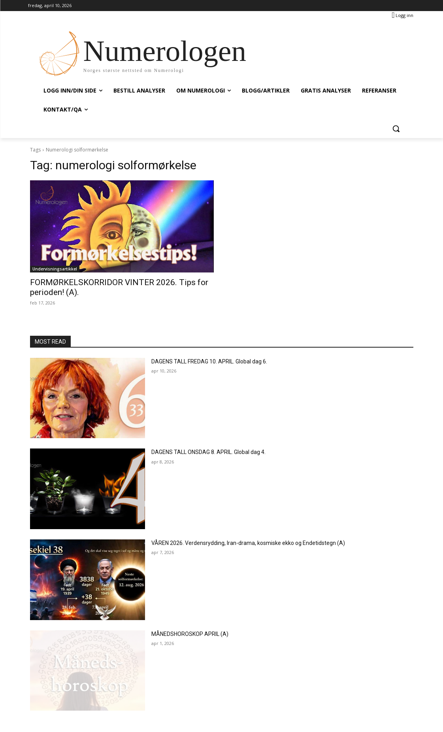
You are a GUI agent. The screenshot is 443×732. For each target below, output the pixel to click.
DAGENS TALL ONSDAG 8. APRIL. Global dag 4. (208, 452)
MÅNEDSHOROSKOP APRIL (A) (189, 634)
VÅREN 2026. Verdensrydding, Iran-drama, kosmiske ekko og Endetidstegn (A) (248, 543)
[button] (395, 128)
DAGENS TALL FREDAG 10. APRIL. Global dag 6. (209, 361)
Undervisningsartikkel (54, 269)
